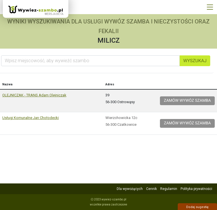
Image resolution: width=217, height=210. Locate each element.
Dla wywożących (130, 189)
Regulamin (168, 189)
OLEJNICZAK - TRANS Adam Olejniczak (34, 95)
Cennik (151, 189)
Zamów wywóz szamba (187, 100)
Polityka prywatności (196, 189)
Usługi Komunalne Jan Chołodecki (30, 118)
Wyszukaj (195, 60)
